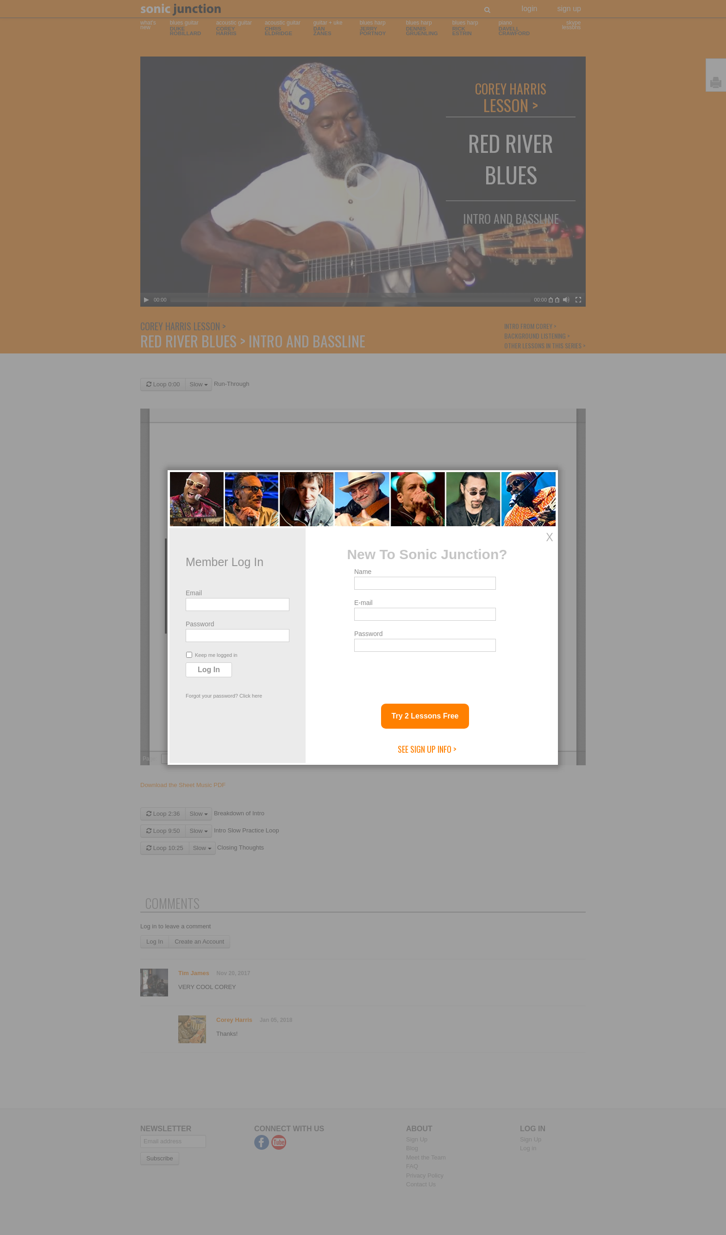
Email (194, 593)
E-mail (363, 602)
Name (362, 571)
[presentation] (424, 674)
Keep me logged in (212, 655)
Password (200, 624)
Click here (250, 696)
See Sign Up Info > (427, 749)
